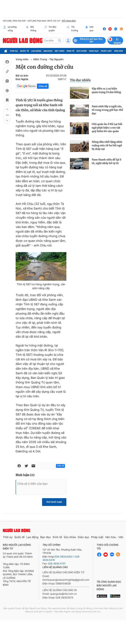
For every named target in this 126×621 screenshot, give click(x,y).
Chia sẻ (43, 86)
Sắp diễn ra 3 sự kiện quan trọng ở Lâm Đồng (106, 90)
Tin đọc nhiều (80, 80)
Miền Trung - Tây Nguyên (48, 59)
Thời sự (14, 51)
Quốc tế (24, 51)
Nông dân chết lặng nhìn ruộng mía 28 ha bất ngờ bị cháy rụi (107, 145)
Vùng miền (22, 59)
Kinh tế (70, 51)
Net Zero (60, 51)
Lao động (36, 51)
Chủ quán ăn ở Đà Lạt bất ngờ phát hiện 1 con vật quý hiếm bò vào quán (107, 127)
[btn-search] (59, 40)
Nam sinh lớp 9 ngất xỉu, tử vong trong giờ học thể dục (107, 110)
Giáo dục (94, 51)
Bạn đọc (48, 51)
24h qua (89, 28)
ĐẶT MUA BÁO (69, 21)
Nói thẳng (31, 28)
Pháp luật (106, 51)
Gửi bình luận (54, 501)
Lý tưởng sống (10, 28)
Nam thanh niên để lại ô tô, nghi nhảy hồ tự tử (106, 161)
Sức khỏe (81, 51)
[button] (7, 109)
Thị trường (72, 28)
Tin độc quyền (50, 28)
